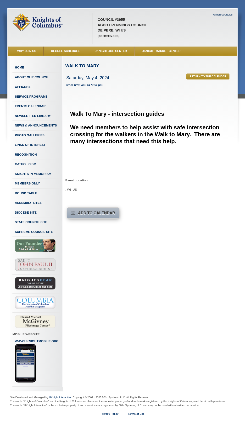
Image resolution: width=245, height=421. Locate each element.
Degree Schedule (65, 51)
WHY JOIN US (26, 51)
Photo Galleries (30, 135)
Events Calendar (30, 106)
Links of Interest (30, 145)
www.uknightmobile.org (37, 361)
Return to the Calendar (207, 76)
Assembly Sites (28, 203)
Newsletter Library (33, 116)
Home (19, 67)
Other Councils (223, 15)
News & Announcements (36, 125)
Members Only (27, 183)
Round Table (26, 193)
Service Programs (31, 96)
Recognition (26, 154)
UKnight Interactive (60, 397)
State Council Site (31, 222)
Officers (23, 87)
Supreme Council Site (34, 232)
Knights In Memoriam (33, 174)
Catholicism (25, 164)
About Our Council (32, 77)
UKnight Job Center (111, 51)
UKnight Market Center (161, 51)
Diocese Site (26, 212)
